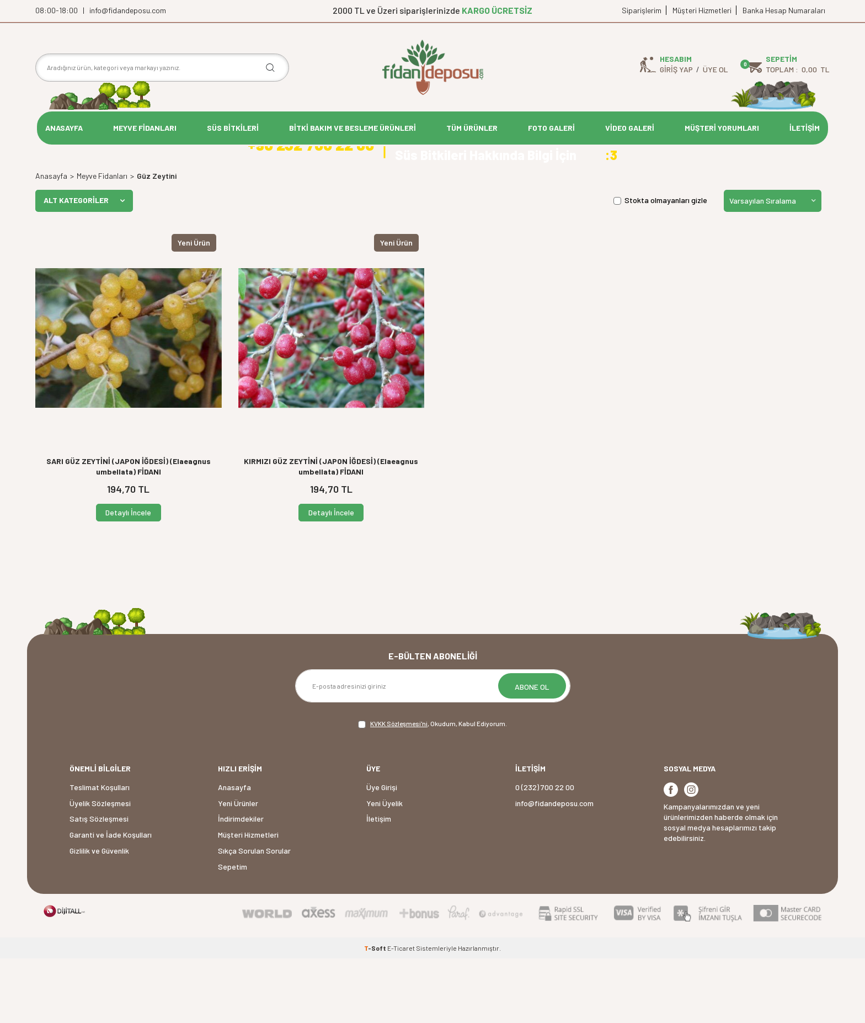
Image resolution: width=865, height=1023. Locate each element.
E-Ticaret (401, 1012)
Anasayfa (51, 239)
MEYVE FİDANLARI (145, 127)
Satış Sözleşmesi (99, 883)
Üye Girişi (381, 851)
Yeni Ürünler (238, 867)
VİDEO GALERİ (629, 127)
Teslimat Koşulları (100, 851)
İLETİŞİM (804, 127)
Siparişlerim (641, 10)
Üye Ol (715, 69)
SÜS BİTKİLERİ (233, 127)
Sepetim (232, 930)
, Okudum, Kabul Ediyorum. (432, 788)
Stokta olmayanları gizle (660, 264)
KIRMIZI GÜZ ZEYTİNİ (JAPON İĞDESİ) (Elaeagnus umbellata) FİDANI (331, 530)
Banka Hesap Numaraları (784, 10)
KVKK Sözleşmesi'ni (399, 788)
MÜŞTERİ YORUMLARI (722, 127)
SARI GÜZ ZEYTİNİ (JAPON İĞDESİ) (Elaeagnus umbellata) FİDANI (128, 530)
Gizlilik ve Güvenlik (99, 914)
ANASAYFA (64, 127)
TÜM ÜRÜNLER (472, 127)
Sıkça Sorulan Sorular (254, 914)
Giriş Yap (676, 69)
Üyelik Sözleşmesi (100, 867)
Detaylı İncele (128, 577)
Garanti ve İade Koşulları (111, 899)
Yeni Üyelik (384, 867)
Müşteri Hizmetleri (701, 10)
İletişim (378, 883)
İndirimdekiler (241, 883)
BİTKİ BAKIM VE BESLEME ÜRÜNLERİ (352, 127)
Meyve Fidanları (102, 239)
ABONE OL (532, 751)
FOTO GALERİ (551, 127)
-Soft (375, 1012)
